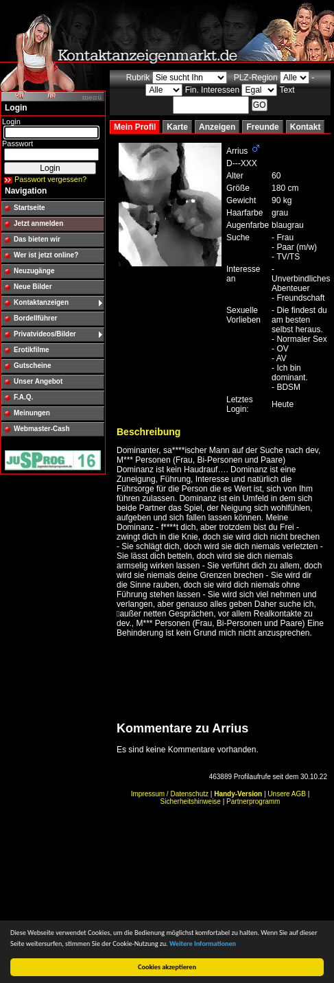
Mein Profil (135, 127)
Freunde (262, 127)
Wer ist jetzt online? (46, 255)
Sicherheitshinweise (190, 801)
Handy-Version (238, 794)
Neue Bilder (33, 286)
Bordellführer (35, 318)
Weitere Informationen (202, 943)
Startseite (29, 207)
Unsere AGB (286, 794)
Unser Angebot (38, 381)
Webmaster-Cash (42, 428)
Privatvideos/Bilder (45, 334)
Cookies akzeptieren (167, 966)
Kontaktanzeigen (41, 302)
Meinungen (32, 413)
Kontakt (305, 127)
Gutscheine (32, 365)
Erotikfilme (31, 350)
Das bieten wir (37, 239)
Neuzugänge (34, 271)
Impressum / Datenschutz (169, 794)
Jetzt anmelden (38, 223)
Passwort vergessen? (50, 179)
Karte (177, 127)
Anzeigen (217, 127)
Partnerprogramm (253, 801)
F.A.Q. (23, 397)
